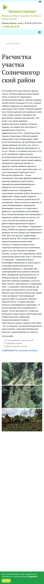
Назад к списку (12, 43)
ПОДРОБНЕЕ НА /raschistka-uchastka (19, 351)
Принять (6, 580)
